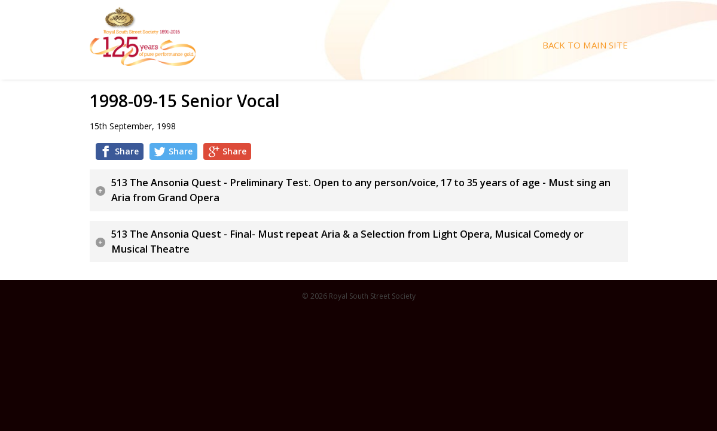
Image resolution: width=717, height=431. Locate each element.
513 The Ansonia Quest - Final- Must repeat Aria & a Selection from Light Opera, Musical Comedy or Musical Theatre (347, 241)
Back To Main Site (585, 45)
